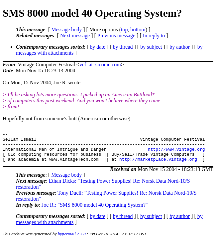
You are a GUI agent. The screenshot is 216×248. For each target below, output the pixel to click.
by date (97, 47)
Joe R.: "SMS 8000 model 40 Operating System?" (95, 211)
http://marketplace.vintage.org (158, 165)
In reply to (154, 35)
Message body (66, 29)
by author (179, 47)
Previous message (116, 35)
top (124, 29)
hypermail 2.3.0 (72, 239)
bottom (137, 29)
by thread (123, 47)
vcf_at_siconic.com (100, 64)
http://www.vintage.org (176, 153)
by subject (151, 47)
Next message (75, 35)
